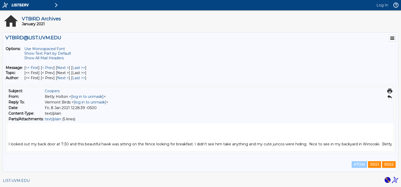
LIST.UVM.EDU (16, 180)
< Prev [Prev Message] (47, 67)
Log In (382, 5)
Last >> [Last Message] (78, 67)
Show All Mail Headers (44, 58)
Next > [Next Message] (63, 67)
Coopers (52, 91)
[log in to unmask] (87, 96)
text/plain (53, 119)
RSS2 (389, 164)
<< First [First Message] (32, 67)
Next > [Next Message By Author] (63, 78)
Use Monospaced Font (44, 48)
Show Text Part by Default (47, 53)
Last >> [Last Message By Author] (78, 78)
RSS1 (374, 164)
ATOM (359, 164)
